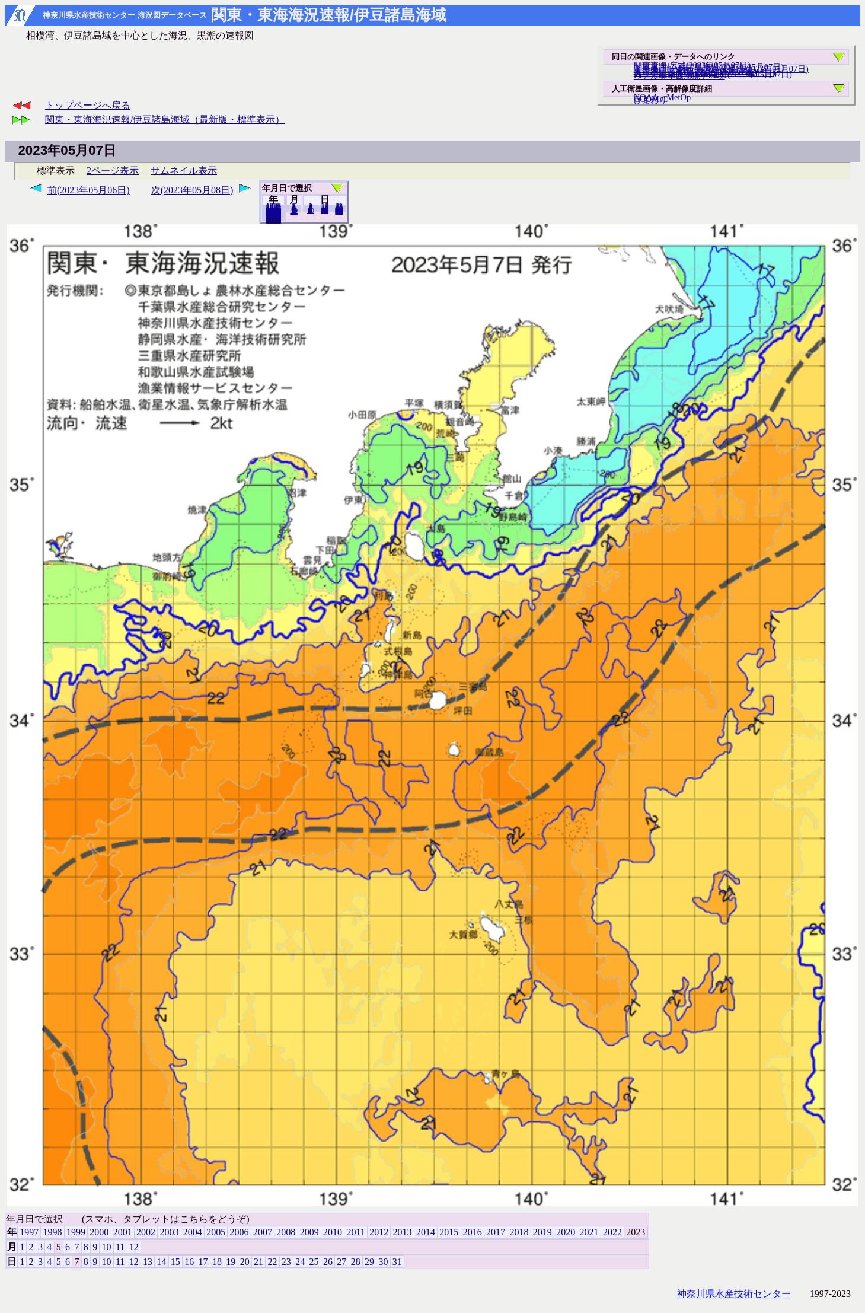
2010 (332, 1232)
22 (272, 1262)
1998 (52, 1232)
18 (217, 1262)
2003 (168, 1232)
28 (355, 1262)
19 (230, 1262)
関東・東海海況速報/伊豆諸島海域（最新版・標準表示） (165, 119)
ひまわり (650, 100)
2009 (309, 1232)
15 (175, 1262)
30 (383, 1262)
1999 (75, 1232)
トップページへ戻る (87, 105)
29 (369, 1262)
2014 (425, 1232)
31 (339, 211)
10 (310, 210)
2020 (565, 1232)
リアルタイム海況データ (679, 76)
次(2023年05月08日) (192, 190)
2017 (495, 1232)
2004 (192, 1232)
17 (203, 1262)
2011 (355, 1232)
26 (328, 1262)
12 (294, 212)
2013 (402, 1232)
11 (120, 1247)
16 (189, 1262)
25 (314, 1262)
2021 (589, 1232)
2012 (378, 1232)
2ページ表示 (113, 170)
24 (300, 1262)
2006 (239, 1232)
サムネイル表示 (184, 170)
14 (161, 1262)
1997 (29, 1232)
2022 (273, 220)
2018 (518, 1232)
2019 (542, 1232)
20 (324, 210)
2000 (99, 1232)
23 (286, 1262)
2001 (122, 1232)
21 (258, 1262)
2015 (448, 1232)
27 (341, 1262)
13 (147, 1262)
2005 (215, 1232)
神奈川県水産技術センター (734, 1294)
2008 (285, 1232)
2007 (262, 1232)
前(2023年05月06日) (88, 190)
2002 (145, 1232)
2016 (472, 1232)
